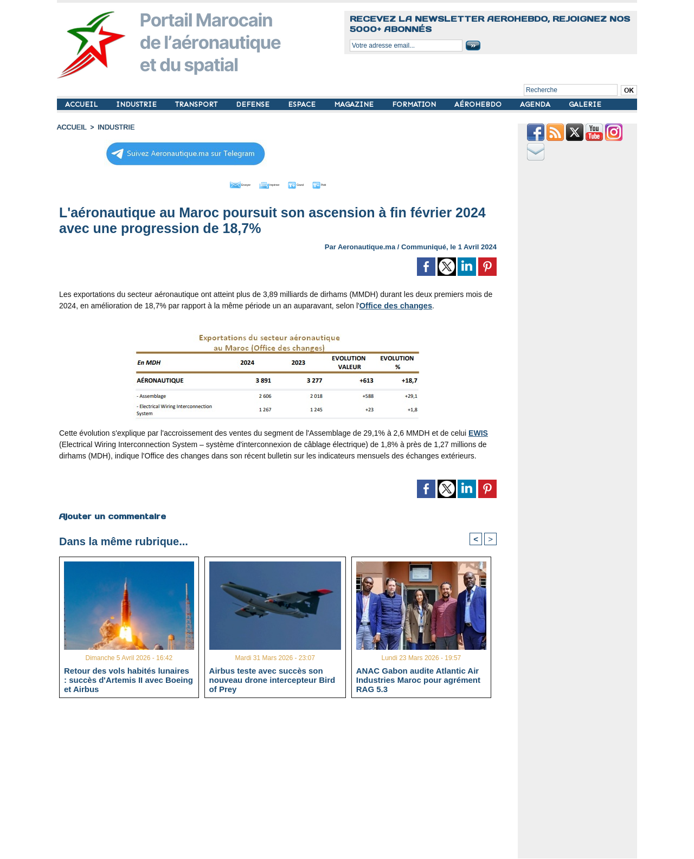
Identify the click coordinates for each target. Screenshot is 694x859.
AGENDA (536, 104)
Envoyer (216, 183)
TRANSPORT (197, 104)
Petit (347, 183)
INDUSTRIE (137, 104)
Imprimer (265, 183)
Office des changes (394, 304)
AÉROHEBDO (479, 104)
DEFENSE (254, 104)
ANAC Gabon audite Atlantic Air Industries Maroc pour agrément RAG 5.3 (418, 679)
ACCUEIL (82, 104)
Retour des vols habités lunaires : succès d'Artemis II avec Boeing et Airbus (128, 679)
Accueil (71, 127)
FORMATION (415, 104)
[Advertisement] (286, 782)
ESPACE (303, 104)
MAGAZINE (355, 104)
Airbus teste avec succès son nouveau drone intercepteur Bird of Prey (272, 679)
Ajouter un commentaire (112, 514)
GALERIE (585, 104)
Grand (310, 183)
